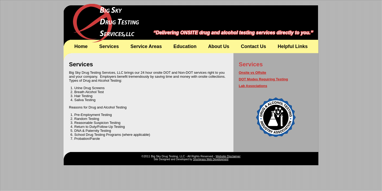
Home (81, 46)
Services (109, 46)
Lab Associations (253, 86)
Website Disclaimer (228, 156)
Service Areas (146, 46)
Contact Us (253, 46)
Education (185, 46)
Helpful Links (293, 46)
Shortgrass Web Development (210, 159)
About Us (218, 46)
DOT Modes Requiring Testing (263, 79)
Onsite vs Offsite (252, 73)
